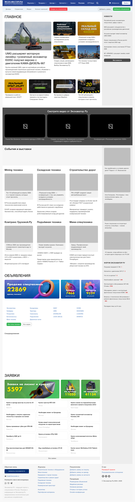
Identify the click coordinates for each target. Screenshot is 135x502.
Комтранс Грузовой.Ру (18, 222)
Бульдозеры (34, 308)
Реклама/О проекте (108, 469)
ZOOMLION (57, 314)
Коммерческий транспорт (46, 485)
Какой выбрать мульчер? (113, 280)
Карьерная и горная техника (47, 475)
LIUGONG (80, 314)
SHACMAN (80, 311)
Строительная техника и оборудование (51, 469)
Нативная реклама (76, 487)
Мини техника (11, 319)
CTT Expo (90, 3)
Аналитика (41, 489)
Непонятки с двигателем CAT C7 (114, 271)
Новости (108, 16)
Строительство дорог (83, 170)
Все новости (117, 60)
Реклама (81, 3)
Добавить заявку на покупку (79, 469)
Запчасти (62, 3)
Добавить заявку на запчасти (80, 475)
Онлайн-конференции (77, 492)
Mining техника (14, 170)
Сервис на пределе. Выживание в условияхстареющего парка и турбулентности (67, 140)
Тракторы (33, 311)
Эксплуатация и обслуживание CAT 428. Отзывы (116, 285)
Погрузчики (10, 314)
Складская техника (49, 170)
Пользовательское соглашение (112, 472)
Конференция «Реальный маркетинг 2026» (110, 139)
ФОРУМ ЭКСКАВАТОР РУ (114, 263)
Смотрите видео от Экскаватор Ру (67, 111)
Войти (126, 3)
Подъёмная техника (49, 222)
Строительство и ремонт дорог (48, 477)
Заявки (72, 3)
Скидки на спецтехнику (58, 9)
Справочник (19, 9)
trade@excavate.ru (13, 476)
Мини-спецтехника (81, 222)
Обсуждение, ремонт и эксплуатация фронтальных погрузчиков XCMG (116, 292)
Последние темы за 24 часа (112, 306)
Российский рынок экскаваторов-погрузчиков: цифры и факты (114, 21)
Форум (29, 9)
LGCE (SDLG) (57, 316)
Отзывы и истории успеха (78, 489)
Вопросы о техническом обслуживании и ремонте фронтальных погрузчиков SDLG (117, 299)
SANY (55, 308)
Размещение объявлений (78, 481)
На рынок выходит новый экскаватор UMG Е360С (115, 35)
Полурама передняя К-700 (113, 267)
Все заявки (52, 458)
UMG (55, 311)
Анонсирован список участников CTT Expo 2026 (117, 48)
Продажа (42, 3)
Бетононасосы (12, 316)
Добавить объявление (121, 9)
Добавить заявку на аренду (79, 472)
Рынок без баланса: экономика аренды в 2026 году (24, 139)
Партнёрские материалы (46, 492)
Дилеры (8, 9)
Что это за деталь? (110, 275)
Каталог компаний (41, 9)
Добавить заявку (105, 9)
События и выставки (18, 148)
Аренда (52, 3)
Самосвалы (34, 314)
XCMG (79, 308)
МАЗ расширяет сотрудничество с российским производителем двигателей (116, 28)
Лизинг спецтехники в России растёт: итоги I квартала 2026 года (115, 41)
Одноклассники (106, 476)
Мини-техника (42, 472)
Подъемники (34, 316)
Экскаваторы (11, 308)
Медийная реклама (76, 484)
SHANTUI (80, 316)
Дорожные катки (35, 319)
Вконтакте (103, 476)
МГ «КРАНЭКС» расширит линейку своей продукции (117, 54)
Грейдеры (10, 311)
